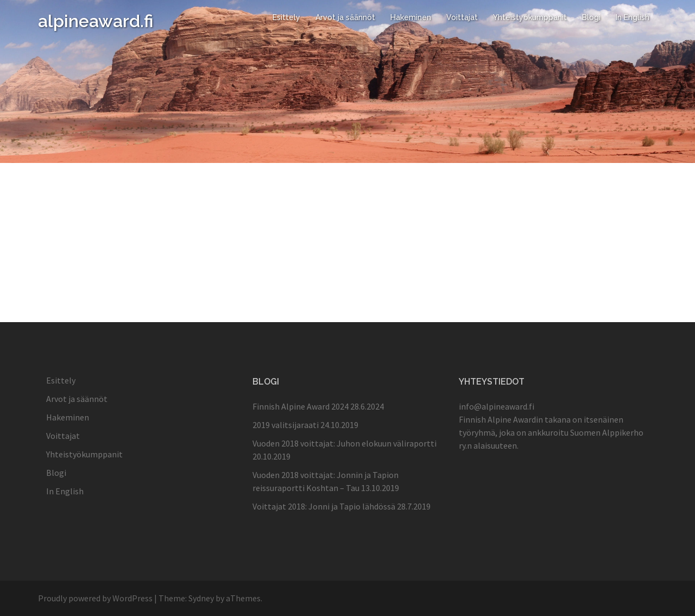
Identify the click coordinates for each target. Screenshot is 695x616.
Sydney (201, 598)
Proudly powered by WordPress (95, 598)
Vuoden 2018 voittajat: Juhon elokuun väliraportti (344, 443)
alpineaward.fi (95, 21)
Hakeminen (410, 17)
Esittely (286, 17)
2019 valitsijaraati (285, 424)
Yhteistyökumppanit (530, 17)
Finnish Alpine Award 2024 (300, 406)
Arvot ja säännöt (345, 17)
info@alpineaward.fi (496, 406)
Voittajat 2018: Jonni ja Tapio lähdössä (323, 506)
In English (632, 17)
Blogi (591, 17)
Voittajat (462, 17)
